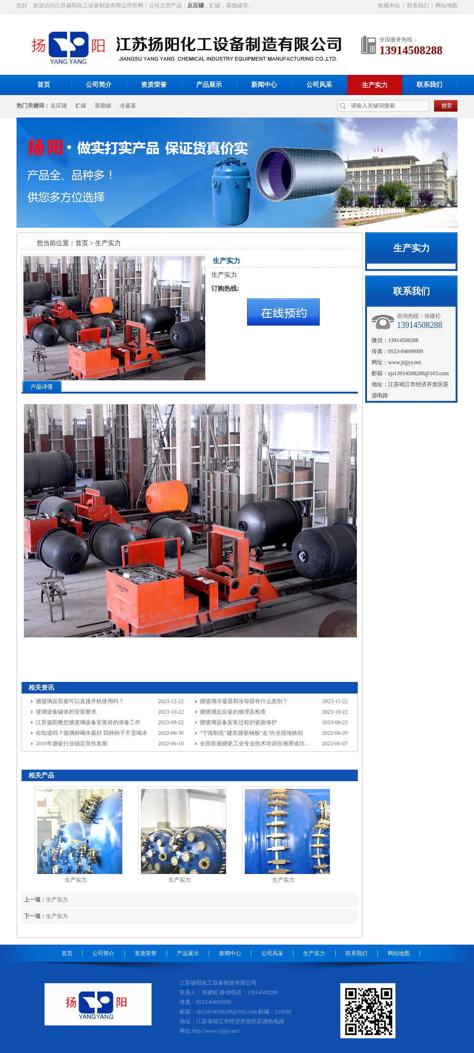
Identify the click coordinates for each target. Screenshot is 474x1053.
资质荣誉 (154, 84)
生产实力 (375, 85)
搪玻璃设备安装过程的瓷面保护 (238, 722)
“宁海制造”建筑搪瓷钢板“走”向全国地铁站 (251, 733)
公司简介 (99, 84)
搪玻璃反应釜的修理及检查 (233, 712)
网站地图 (446, 5)
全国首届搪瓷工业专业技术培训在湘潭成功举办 (258, 743)
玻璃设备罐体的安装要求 (66, 712)
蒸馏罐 (103, 105)
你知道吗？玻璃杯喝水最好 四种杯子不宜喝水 (91, 733)
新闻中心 (264, 84)
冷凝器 (127, 105)
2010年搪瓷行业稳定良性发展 (71, 743)
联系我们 (418, 5)
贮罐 (80, 105)
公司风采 (319, 84)
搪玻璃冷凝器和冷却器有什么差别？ (244, 701)
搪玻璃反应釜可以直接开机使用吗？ (80, 701)
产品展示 (209, 84)
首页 (43, 84)
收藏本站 (389, 5)
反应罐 (59, 105)
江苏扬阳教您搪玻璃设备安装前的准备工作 (88, 722)
